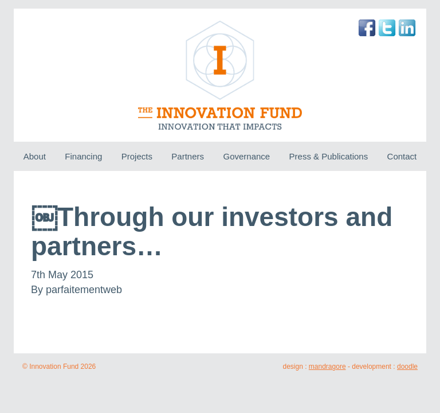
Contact (402, 156)
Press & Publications (328, 156)
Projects (136, 156)
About (34, 156)
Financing (83, 156)
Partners (187, 156)
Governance (246, 156)
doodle (407, 367)
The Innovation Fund (220, 75)
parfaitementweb (84, 289)
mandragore (327, 367)
